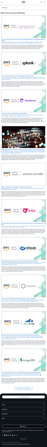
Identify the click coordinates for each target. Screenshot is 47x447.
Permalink (28, 43)
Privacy (3, 442)
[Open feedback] (45, 223)
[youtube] (12, 435)
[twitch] (10, 435)
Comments (33, 43)
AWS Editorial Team (6, 150)
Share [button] (39, 43)
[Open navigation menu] (2, 2)
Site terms (8, 442)
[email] (16, 435)
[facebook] (4, 435)
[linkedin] (6, 435)
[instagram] (8, 435)
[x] (2, 435)
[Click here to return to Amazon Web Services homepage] (23, 2)
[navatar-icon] (44, 2)
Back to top (23, 438)
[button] (23, 8)
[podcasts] (14, 435)
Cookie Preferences (15, 442)
